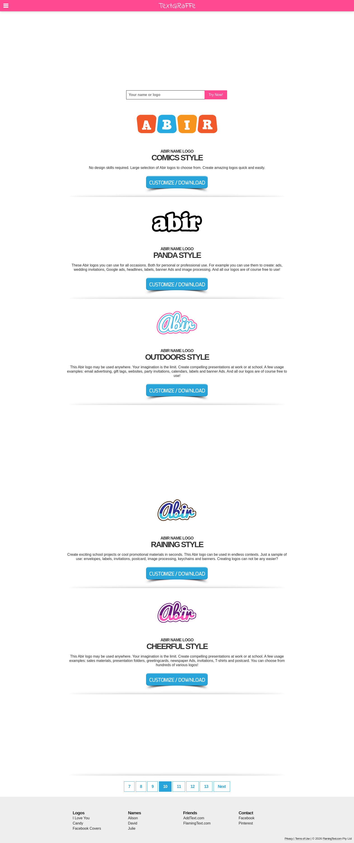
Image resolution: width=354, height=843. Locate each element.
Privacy (289, 838)
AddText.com (193, 818)
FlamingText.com (197, 823)
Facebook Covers (87, 828)
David (132, 823)
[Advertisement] (177, 50)
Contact (246, 812)
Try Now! (216, 95)
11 (179, 786)
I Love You (81, 818)
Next (222, 786)
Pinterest (246, 823)
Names (134, 812)
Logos (78, 812)
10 (165, 786)
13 (206, 786)
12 (193, 786)
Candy (78, 823)
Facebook (246, 818)
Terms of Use (302, 838)
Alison (133, 818)
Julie (131, 828)
